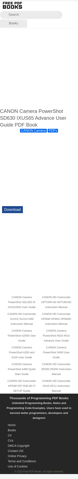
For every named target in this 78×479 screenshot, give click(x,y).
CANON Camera (33, 130)
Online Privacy (17, 456)
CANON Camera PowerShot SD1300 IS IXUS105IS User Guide (22, 302)
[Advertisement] (39, 68)
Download (12, 210)
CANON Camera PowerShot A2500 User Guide (22, 335)
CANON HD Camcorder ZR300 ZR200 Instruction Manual (56, 369)
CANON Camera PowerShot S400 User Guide (56, 352)
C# (10, 435)
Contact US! (16, 451)
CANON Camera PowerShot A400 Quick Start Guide (22, 369)
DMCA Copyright (19, 445)
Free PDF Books (32, 471)
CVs (10, 440)
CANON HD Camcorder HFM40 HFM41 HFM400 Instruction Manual (56, 318)
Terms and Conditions (22, 461)
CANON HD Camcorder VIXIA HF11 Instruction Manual (56, 385)
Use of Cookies (18, 466)
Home (12, 425)
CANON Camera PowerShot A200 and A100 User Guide (21, 352)
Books (13, 23)
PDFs (53, 130)
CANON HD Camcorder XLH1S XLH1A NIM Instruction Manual (21, 318)
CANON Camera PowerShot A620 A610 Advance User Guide (56, 335)
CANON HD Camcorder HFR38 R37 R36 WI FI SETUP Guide (21, 385)
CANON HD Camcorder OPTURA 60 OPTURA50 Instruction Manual (56, 302)
